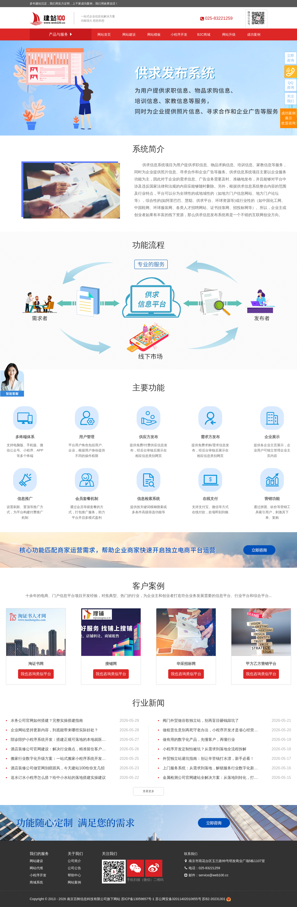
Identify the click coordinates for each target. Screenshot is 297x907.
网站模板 (154, 34)
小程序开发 (179, 34)
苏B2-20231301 (213, 899)
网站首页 (104, 34)
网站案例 (74, 882)
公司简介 (74, 861)
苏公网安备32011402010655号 (178, 899)
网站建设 (129, 34)
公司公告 (74, 868)
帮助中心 (74, 875)
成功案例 (253, 34)
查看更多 (148, 791)
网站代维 (36, 868)
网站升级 (228, 34)
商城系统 (36, 882)
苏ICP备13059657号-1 (137, 899)
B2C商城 (203, 34)
